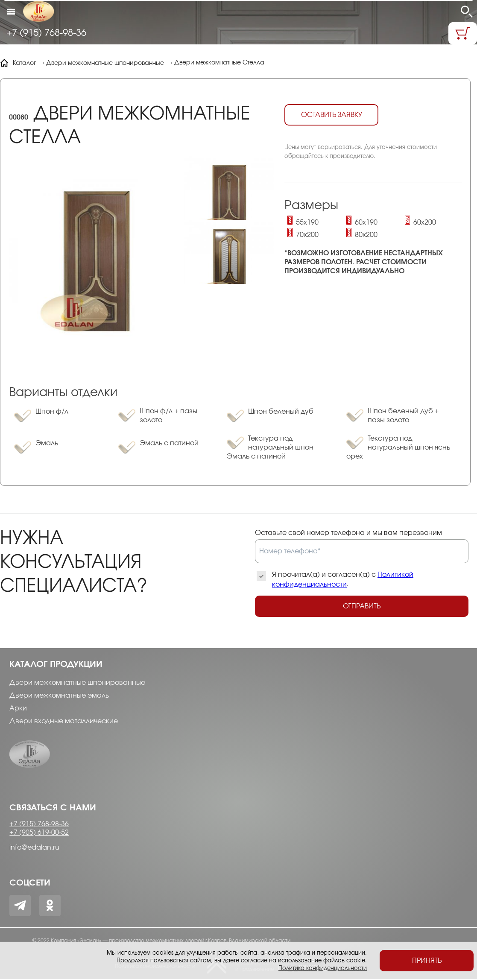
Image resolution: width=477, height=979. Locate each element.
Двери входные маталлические (63, 721)
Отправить (361, 606)
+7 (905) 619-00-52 (39, 832)
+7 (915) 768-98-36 (46, 33)
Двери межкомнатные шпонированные (77, 682)
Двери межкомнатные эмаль (59, 695)
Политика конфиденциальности (322, 968)
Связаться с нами (52, 808)
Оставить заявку (331, 114)
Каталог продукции (55, 664)
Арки (18, 708)
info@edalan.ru (34, 847)
